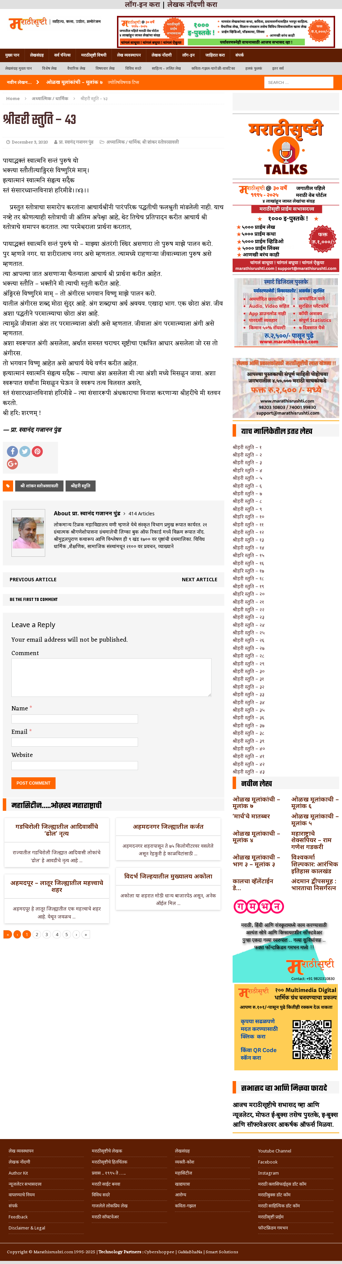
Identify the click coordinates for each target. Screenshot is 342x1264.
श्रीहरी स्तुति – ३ (247, 462)
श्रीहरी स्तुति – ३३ (248, 694)
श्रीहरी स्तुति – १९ (248, 586)
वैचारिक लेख (76, 68)
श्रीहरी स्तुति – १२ (248, 532)
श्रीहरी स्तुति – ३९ (248, 741)
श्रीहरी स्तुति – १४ (248, 547)
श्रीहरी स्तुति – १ (247, 447)
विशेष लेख (49, 68)
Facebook (267, 1162)
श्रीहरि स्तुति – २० (249, 594)
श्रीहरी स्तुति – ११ (248, 524)
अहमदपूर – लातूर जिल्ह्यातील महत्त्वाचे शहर (56, 886)
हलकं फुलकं (253, 68)
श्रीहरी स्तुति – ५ (247, 478)
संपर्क (239, 55)
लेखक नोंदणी (162, 55)
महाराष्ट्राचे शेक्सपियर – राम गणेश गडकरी (311, 840)
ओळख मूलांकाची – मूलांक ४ (256, 836)
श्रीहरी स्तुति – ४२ (249, 764)
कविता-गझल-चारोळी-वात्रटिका (213, 68)
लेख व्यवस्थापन (129, 55)
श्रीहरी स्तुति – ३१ (248, 678)
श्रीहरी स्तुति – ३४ (249, 702)
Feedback (18, 1216)
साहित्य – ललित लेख (166, 68)
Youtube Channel (274, 1151)
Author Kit (18, 1173)
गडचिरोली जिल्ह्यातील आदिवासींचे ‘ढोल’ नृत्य (57, 829)
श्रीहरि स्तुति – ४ (247, 470)
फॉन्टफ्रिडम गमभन (273, 1228)
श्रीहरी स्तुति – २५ (249, 632)
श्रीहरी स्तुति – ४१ (248, 756)
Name (20, 708)
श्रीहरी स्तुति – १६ (248, 563)
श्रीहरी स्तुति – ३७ (248, 725)
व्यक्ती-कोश (184, 1162)
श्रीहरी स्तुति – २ (247, 454)
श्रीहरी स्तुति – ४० (249, 748)
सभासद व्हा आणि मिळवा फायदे (284, 1089)
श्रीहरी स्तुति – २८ (248, 655)
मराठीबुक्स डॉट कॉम (274, 1194)
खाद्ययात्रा (182, 1184)
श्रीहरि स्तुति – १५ (248, 555)
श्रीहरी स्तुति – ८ (247, 501)
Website (22, 755)
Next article (199, 579)
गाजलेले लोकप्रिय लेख (110, 1205)
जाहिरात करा (215, 55)
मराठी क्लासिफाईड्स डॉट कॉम (282, 1184)
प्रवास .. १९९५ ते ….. (109, 1173)
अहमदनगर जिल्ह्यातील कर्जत (168, 826)
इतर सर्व (278, 68)
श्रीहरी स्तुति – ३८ (248, 733)
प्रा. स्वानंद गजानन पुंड (76, 142)
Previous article (33, 579)
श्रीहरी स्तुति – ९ (247, 509)
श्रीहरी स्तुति (80, 486)
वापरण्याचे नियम (22, 1194)
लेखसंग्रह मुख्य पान (18, 68)
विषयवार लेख (105, 68)
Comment (25, 653)
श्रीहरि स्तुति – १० (248, 516)
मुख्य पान (12, 55)
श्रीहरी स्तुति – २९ (248, 663)
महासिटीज (183, 1173)
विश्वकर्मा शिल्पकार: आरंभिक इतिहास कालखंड (314, 864)
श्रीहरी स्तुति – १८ (248, 578)
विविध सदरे (133, 68)
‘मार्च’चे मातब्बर (251, 816)
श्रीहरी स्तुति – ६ (247, 486)
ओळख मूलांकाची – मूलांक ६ (315, 802)
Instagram (268, 1173)
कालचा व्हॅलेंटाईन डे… (253, 884)
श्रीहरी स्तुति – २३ (248, 617)
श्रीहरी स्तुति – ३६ (248, 717)
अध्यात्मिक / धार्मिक (123, 142)
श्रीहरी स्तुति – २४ (249, 625)
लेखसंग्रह (36, 55)
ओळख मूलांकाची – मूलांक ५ (315, 819)
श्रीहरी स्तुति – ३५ (249, 710)
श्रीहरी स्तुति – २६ (248, 640)
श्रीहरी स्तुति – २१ (248, 602)
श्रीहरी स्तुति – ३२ (248, 686)
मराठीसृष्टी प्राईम (271, 1216)
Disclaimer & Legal (27, 1228)
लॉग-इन (188, 55)
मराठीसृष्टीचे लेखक (107, 1151)
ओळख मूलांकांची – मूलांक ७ (256, 802)
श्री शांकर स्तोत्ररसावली (160, 142)
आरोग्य (180, 1194)
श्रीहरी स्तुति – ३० (249, 671)
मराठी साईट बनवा (106, 1184)
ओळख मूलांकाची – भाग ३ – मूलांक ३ (256, 860)
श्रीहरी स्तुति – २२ (248, 609)
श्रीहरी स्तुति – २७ (248, 648)
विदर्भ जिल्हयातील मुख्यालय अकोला (168, 876)
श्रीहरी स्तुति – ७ (247, 493)
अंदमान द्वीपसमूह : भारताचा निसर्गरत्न (313, 884)
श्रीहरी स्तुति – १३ (248, 539)
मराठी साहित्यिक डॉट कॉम (279, 1205)
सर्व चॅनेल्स (62, 55)
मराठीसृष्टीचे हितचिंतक (109, 1162)
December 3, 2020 (30, 142)
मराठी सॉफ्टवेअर (105, 1216)
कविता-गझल (185, 1205)
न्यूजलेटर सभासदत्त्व (25, 1184)
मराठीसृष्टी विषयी (93, 55)
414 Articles (141, 513)
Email (20, 732)
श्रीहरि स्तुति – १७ (248, 570)
